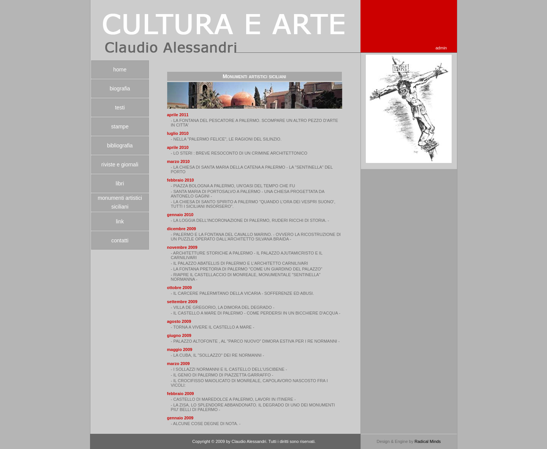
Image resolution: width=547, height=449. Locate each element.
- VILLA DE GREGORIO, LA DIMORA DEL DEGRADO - (223, 307)
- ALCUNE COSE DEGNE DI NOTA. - (206, 423)
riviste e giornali (119, 164)
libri (120, 183)
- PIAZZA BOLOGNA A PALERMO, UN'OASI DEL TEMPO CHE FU (233, 185)
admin (441, 48)
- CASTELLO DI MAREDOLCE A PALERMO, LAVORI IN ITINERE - (233, 399)
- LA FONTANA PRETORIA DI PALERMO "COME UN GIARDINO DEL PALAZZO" (247, 269)
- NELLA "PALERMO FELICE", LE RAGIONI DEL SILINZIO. (226, 139)
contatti (119, 240)
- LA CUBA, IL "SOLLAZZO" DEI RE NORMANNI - (217, 355)
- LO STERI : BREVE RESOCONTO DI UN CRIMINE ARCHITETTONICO (239, 153)
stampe (120, 126)
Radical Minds (427, 441)
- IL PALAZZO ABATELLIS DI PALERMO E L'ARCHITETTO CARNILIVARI (239, 263)
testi (120, 107)
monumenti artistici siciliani (120, 202)
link (120, 221)
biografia (120, 88)
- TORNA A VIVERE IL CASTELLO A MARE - (213, 327)
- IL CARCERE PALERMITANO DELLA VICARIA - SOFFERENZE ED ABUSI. (242, 293)
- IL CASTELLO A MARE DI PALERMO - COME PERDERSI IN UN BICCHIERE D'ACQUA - (255, 313)
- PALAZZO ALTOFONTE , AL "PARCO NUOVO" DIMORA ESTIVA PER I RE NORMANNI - (255, 341)
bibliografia (120, 145)
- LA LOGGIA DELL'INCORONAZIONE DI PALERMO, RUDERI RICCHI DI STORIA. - (250, 220)
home (119, 69)
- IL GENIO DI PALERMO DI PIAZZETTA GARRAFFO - (222, 375)
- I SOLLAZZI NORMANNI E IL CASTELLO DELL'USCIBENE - (229, 369)
